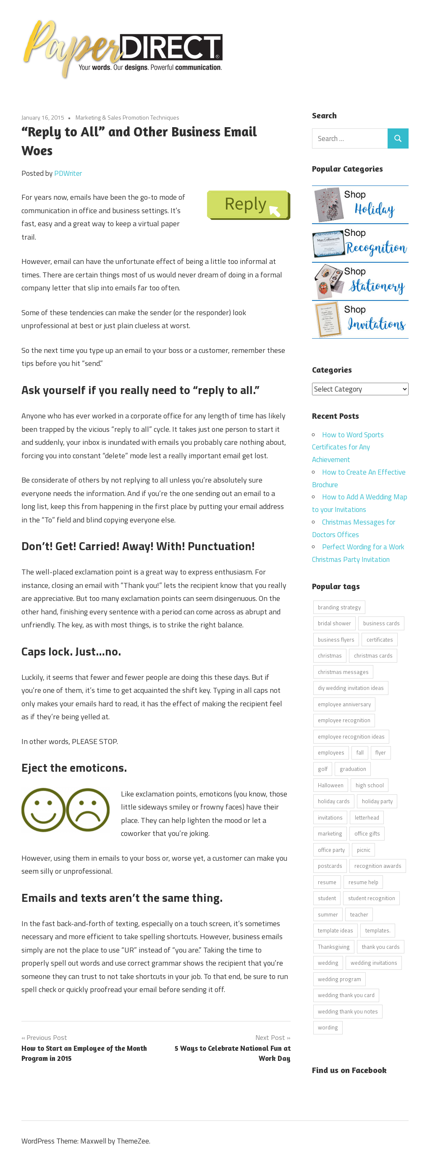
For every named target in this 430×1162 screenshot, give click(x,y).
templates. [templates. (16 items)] (378, 930)
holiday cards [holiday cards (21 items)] (334, 801)
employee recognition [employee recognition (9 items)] (344, 720)
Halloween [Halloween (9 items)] (330, 785)
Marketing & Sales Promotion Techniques (127, 117)
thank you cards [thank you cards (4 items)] (381, 946)
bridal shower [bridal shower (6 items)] (334, 623)
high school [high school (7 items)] (370, 785)
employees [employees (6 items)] (331, 752)
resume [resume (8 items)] (327, 881)
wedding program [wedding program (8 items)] (339, 978)
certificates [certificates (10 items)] (380, 639)
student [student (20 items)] (327, 898)
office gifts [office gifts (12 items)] (367, 833)
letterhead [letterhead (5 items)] (367, 817)
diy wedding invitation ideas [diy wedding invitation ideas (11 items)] (351, 688)
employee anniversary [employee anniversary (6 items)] (344, 704)
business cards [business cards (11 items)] (381, 623)
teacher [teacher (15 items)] (359, 914)
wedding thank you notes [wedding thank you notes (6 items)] (348, 1011)
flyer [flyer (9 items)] (380, 752)
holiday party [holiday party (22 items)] (377, 801)
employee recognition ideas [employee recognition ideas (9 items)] (351, 736)
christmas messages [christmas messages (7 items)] (343, 671)
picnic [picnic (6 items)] (363, 849)
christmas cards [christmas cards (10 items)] (373, 655)
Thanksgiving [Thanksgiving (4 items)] (334, 946)
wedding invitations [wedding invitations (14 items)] (374, 962)
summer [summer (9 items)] (328, 914)
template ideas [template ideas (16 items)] (335, 930)
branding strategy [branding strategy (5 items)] (339, 607)
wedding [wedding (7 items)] (328, 962)
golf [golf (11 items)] (323, 768)
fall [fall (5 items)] (360, 752)
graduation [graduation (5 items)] (353, 768)
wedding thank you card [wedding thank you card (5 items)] (346, 995)
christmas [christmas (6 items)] (330, 655)
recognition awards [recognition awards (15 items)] (377, 866)
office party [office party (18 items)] (331, 849)
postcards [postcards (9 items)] (330, 866)
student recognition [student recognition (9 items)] (371, 898)
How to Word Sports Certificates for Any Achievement (348, 447)
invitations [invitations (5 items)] (330, 817)
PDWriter (68, 173)
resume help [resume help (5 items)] (363, 881)
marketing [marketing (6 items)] (330, 833)
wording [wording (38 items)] (328, 1027)
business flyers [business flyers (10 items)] (336, 639)
